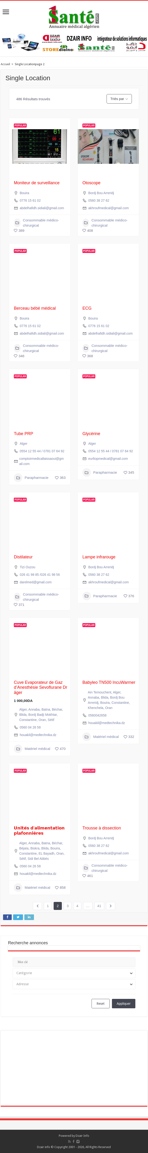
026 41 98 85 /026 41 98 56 (40, 574)
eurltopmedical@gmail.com (108, 458)
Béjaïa (24, 848)
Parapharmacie (31, 477)
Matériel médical (32, 749)
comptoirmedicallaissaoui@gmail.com (41, 461)
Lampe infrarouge (98, 557)
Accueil (5, 64)
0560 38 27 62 (98, 200)
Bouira (24, 193)
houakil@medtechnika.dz (38, 735)
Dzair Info (82, 1135)
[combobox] (74, 973)
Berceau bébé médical (35, 308)
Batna (45, 709)
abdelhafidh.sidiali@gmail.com (42, 208)
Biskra (35, 848)
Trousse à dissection (101, 828)
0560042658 (97, 715)
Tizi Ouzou (27, 567)
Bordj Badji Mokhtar (42, 715)
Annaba (34, 709)
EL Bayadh (47, 853)
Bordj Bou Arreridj (101, 193)
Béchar (57, 709)
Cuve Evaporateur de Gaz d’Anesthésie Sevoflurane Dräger (40, 687)
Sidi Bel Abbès (38, 859)
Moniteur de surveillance (36, 182)
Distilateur (23, 557)
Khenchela (95, 708)
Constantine (28, 720)
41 (99, 906)
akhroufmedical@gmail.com (108, 208)
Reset (100, 1003)
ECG (87, 308)
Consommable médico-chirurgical (36, 222)
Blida (22, 715)
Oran (42, 720)
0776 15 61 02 (30, 200)
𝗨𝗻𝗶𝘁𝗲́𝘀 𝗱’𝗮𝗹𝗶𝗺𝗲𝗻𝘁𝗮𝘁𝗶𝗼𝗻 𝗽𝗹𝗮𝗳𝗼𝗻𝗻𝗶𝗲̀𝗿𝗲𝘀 (39, 831)
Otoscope (91, 182)
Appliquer (123, 1003)
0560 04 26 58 (30, 727)
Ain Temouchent (99, 692)
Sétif (51, 720)
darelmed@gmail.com (36, 582)
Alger (23, 443)
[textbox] (74, 973)
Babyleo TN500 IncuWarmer (108, 682)
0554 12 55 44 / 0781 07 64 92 (42, 451)
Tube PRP (23, 433)
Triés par (117, 99)
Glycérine (91, 433)
